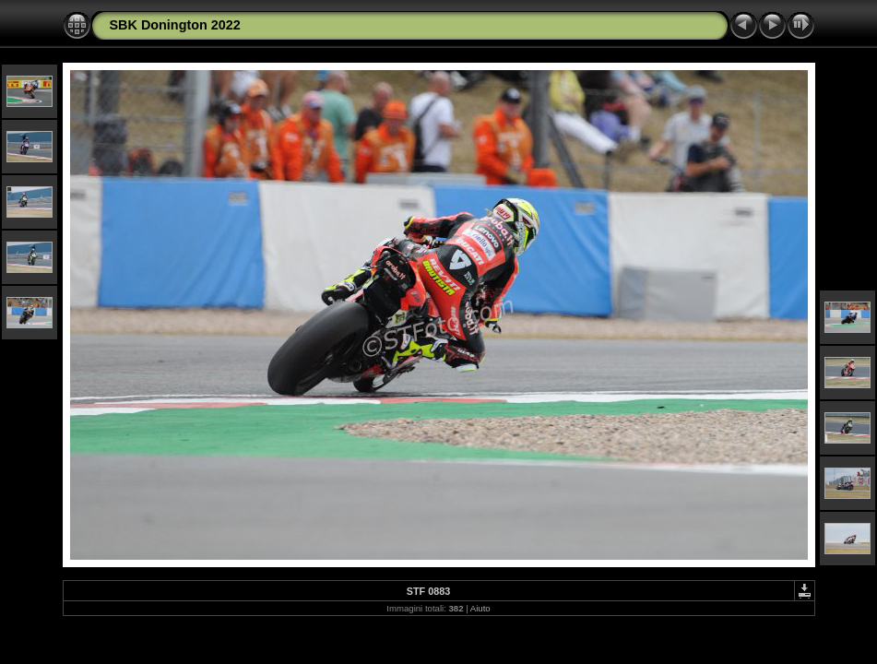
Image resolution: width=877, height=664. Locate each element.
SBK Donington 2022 (175, 25)
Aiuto (480, 608)
